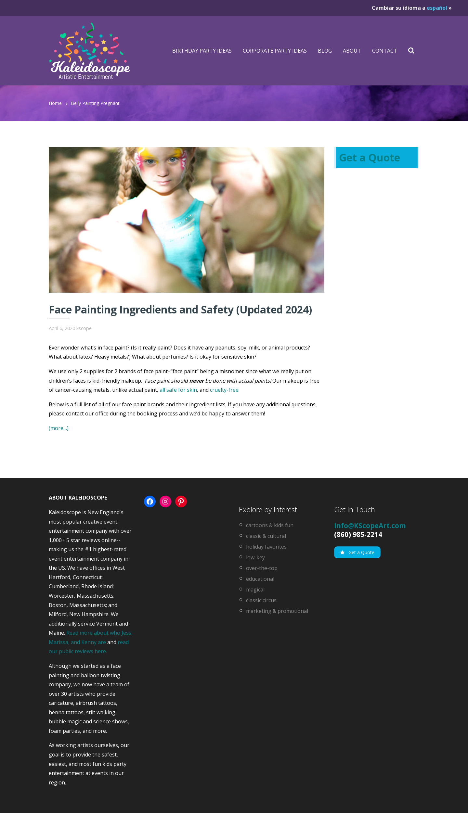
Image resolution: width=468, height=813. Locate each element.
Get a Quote (369, 157)
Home (55, 103)
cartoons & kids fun (269, 525)
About (352, 50)
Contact (384, 50)
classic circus (261, 600)
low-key (255, 557)
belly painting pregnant (95, 103)
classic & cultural (266, 536)
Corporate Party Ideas (275, 50)
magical (255, 589)
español (437, 7)
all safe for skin (178, 389)
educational (260, 578)
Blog (325, 50)
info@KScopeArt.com (370, 525)
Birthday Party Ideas (202, 50)
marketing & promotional (277, 611)
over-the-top (262, 568)
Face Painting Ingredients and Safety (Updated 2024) (180, 309)
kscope (84, 328)
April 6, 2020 (62, 328)
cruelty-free (224, 389)
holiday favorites (266, 546)
